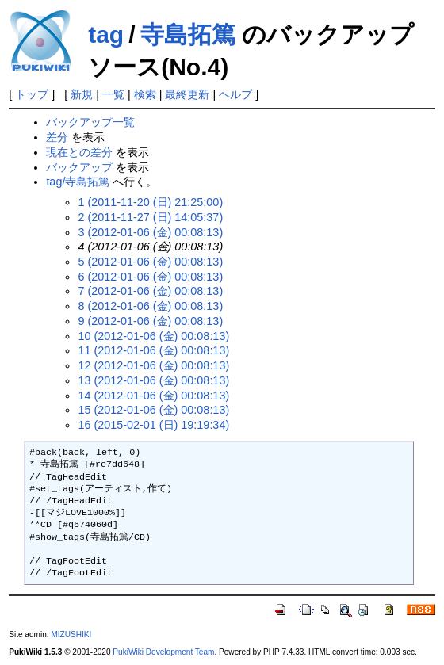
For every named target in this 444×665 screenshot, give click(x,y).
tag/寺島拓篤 (77, 181)
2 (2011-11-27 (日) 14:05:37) (150, 217)
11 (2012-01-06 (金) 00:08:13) (153, 350)
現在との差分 (79, 152)
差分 (57, 137)
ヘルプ (235, 94)
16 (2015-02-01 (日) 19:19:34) (153, 424)
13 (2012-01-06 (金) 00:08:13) (153, 380)
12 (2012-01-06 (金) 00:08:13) (153, 365)
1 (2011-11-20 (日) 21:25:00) (150, 202)
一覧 (113, 94)
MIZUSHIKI (71, 634)
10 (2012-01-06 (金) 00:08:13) (153, 336)
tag (106, 34)
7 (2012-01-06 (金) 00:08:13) (150, 291)
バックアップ (79, 167)
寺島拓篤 (187, 34)
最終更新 (187, 94)
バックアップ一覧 (90, 122)
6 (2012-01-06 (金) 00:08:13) (150, 276)
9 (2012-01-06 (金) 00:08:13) (150, 321)
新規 (82, 94)
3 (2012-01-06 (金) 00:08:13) (150, 232)
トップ (31, 94)
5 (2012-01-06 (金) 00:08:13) (150, 261)
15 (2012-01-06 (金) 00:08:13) (153, 409)
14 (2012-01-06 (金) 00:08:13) (153, 395)
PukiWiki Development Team (163, 652)
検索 (145, 94)
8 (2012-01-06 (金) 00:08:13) (150, 306)
